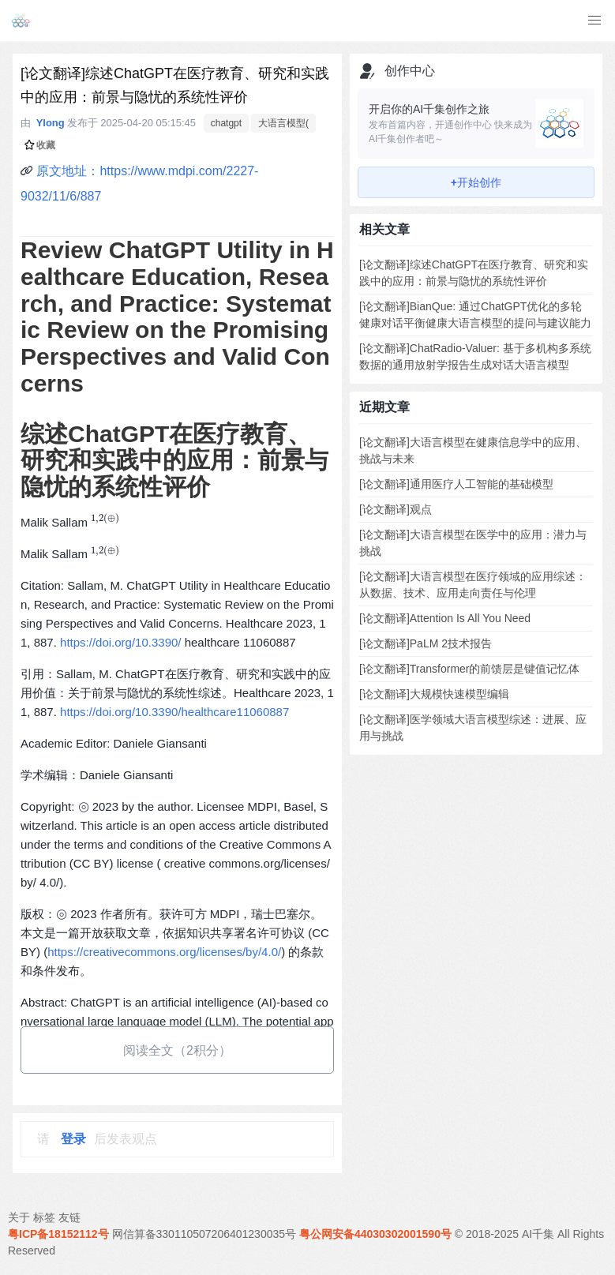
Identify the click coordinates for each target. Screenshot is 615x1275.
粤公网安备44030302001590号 (375, 1234)
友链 (69, 1217)
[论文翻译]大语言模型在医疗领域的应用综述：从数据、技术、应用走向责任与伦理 (473, 584)
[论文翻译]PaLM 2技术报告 (425, 643)
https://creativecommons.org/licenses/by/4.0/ (164, 951)
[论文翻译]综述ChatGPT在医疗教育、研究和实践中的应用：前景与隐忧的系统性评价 (473, 272)
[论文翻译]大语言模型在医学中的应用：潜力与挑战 (473, 542)
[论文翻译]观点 (395, 509)
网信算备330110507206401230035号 (204, 1234)
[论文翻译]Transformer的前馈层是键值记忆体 (469, 668)
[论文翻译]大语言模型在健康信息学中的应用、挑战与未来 (473, 450)
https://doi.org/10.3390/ (120, 642)
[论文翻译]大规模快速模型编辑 (434, 694)
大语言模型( (283, 123)
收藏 (39, 145)
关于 (19, 1217)
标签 (44, 1217)
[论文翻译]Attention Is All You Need (445, 618)
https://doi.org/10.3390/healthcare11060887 (174, 711)
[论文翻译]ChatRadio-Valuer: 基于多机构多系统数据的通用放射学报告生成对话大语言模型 (475, 356)
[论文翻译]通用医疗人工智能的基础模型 (456, 484)
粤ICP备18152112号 (58, 1234)
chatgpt (226, 123)
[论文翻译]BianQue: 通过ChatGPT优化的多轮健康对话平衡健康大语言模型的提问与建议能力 (475, 314)
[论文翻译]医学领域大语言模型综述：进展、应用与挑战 (473, 727)
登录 (73, 1139)
